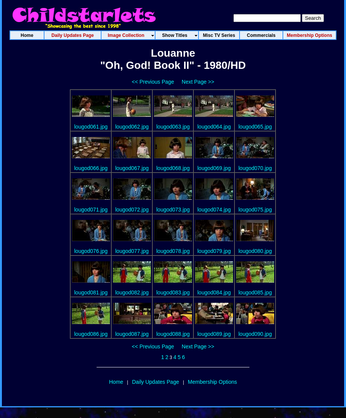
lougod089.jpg (214, 334)
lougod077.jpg (132, 251)
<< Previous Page (153, 82)
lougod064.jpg (214, 127)
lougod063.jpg (173, 127)
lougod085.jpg (255, 292)
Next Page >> (198, 82)
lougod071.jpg (91, 210)
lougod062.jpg (132, 127)
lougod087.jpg (132, 334)
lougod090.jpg (255, 334)
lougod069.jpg (214, 168)
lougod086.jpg (91, 334)
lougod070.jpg (255, 168)
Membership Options (212, 382)
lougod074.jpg (214, 210)
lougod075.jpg (255, 210)
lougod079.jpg (214, 251)
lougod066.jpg (91, 168)
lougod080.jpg (255, 251)
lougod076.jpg (91, 251)
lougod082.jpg (132, 292)
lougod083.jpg (173, 292)
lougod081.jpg (91, 292)
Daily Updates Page (155, 382)
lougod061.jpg (91, 127)
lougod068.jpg (173, 168)
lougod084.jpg (214, 292)
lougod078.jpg (173, 251)
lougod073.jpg (173, 210)
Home (116, 382)
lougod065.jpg (255, 127)
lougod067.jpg (132, 168)
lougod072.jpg (132, 210)
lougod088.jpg (173, 334)
